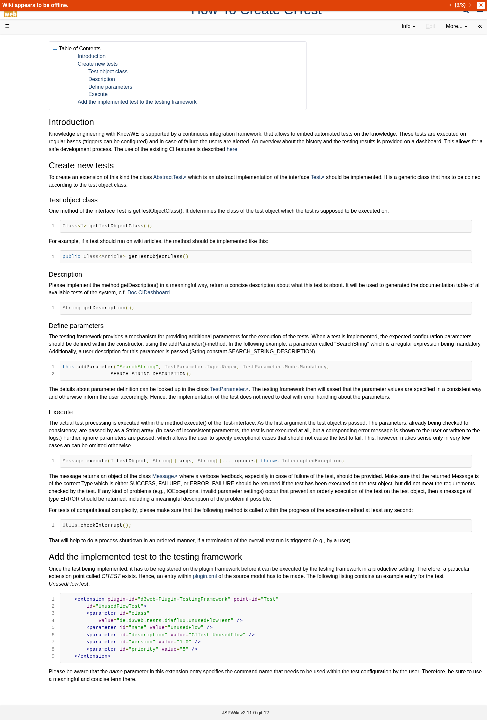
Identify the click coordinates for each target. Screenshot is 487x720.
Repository (31, 181)
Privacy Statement (40, 264)
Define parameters (166, 87)
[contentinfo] (408, 26)
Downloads (31, 60)
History (26, 75)
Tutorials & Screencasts (46, 98)
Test (371, 177)
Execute (153, 94)
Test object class (163, 71)
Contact (27, 257)
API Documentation (41, 166)
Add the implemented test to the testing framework (192, 102)
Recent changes (37, 241)
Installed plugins (37, 249)
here (389, 149)
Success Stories (37, 67)
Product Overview (39, 52)
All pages (29, 234)
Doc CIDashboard (266, 292)
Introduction (147, 56)
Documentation (36, 105)
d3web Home (21, 41)
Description (157, 79)
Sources (28, 174)
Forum (26, 204)
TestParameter (283, 397)
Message (218, 491)
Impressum (54, 257)
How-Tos (28, 151)
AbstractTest (223, 177)
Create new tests (153, 64)
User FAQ (30, 113)
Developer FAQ (36, 158)
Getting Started (36, 143)
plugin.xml (314, 591)
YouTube (28, 211)
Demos (26, 120)
